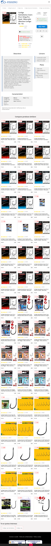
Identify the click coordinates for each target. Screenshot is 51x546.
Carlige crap (20, 8)
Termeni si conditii (13, 537)
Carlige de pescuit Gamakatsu (31, 8)
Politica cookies (37, 537)
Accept (31, 545)
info (15, 141)
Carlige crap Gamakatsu (44, 8)
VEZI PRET (41, 27)
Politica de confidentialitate (26, 537)
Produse (4, 8)
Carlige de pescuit (12, 8)
